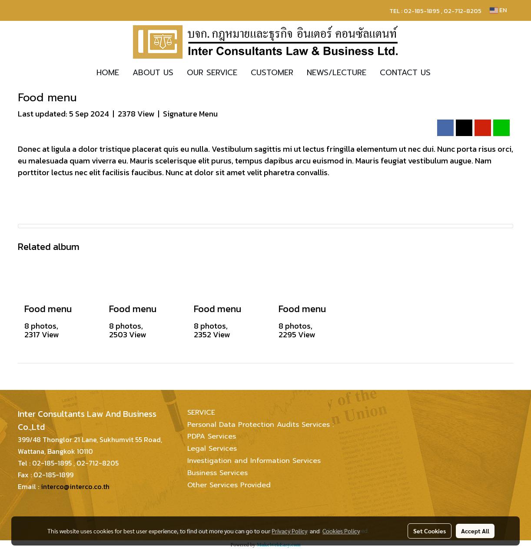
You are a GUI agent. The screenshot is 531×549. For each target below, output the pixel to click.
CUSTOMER (272, 73)
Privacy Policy (289, 531)
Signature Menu (190, 114)
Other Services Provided (229, 485)
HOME (107, 73)
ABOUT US (153, 73)
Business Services (217, 473)
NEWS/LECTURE (336, 73)
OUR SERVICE (212, 73)
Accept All (475, 531)
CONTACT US (405, 73)
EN (498, 10)
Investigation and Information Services (254, 461)
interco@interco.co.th (75, 486)
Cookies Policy (341, 531)
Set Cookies (429, 531)
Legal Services (212, 448)
